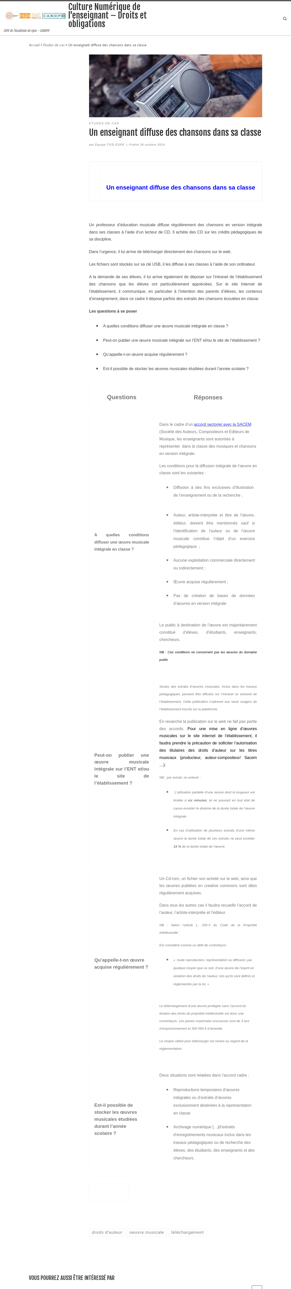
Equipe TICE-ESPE (109, 144)
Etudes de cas (54, 44)
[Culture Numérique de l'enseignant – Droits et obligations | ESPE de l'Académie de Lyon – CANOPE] (35, 15)
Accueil (34, 44)
